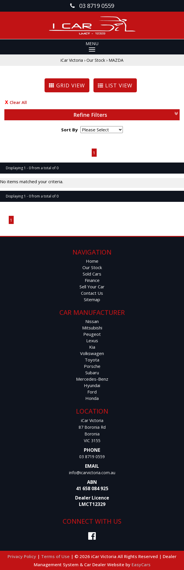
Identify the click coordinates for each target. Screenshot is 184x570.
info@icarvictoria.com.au (92, 472)
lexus (92, 340)
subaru (92, 372)
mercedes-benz (92, 379)
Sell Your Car (92, 287)
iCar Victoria (72, 60)
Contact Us (92, 293)
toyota (92, 360)
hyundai (92, 385)
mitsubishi (92, 328)
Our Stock (95, 60)
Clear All (18, 102)
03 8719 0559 (92, 456)
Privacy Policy (22, 556)
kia (92, 347)
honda (92, 398)
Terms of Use (56, 556)
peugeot (92, 334)
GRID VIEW (67, 85)
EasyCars (141, 564)
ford (92, 392)
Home (92, 261)
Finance (92, 280)
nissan (92, 321)
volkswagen (92, 353)
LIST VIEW (115, 85)
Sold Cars (92, 274)
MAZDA (116, 60)
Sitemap (92, 299)
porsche (92, 366)
